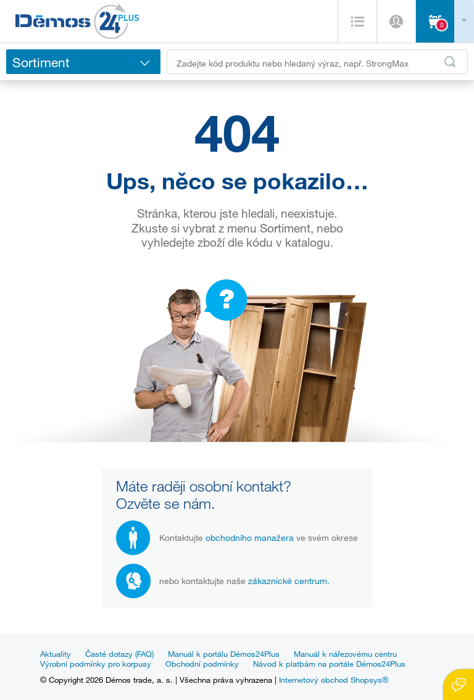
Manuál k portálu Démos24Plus (224, 654)
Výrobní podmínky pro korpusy (95, 664)
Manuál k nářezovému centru (345, 654)
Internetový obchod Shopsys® (333, 680)
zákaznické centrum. (289, 580)
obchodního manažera (250, 537)
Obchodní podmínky (202, 664)
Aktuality (55, 654)
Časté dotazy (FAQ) (119, 654)
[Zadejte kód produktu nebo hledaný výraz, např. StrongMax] (317, 61)
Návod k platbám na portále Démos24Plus (329, 664)
